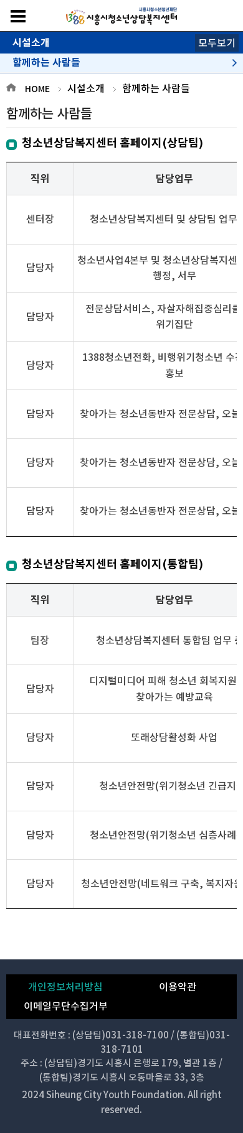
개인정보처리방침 (65, 987)
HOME (37, 89)
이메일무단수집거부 (66, 1006)
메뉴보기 (18, 16)
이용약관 (177, 987)
